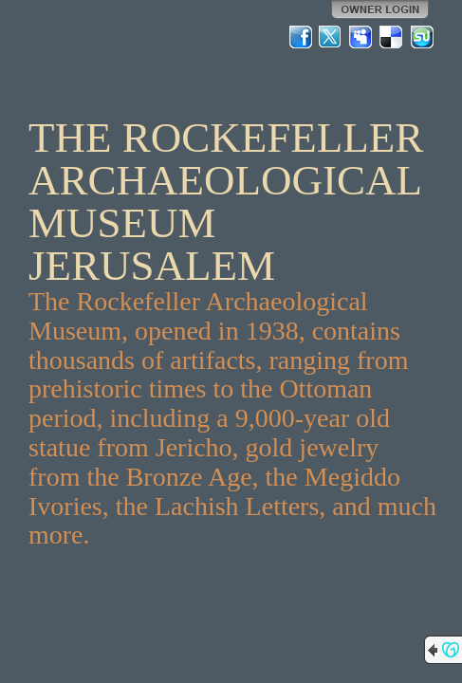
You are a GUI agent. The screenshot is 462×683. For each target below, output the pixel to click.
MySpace (361, 37)
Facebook (300, 37)
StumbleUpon (422, 37)
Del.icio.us (392, 37)
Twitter (331, 37)
